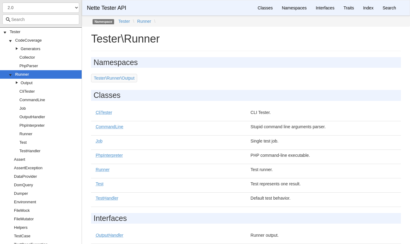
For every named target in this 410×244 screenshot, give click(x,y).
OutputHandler (32, 117)
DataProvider (25, 176)
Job (22, 108)
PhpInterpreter (32, 125)
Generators (30, 48)
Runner (22, 74)
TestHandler (29, 151)
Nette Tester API (106, 8)
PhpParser (28, 66)
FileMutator (24, 219)
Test (23, 142)
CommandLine (32, 100)
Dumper (21, 193)
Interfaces (325, 7)
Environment (25, 202)
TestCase (22, 236)
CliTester (27, 91)
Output (26, 83)
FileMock (22, 210)
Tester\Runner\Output (114, 78)
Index (368, 7)
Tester (15, 31)
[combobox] (40, 19)
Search (389, 7)
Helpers (21, 227)
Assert (19, 159)
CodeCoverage (28, 40)
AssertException (28, 168)
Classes (265, 7)
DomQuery (23, 185)
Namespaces (294, 7)
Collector (27, 57)
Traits (349, 7)
